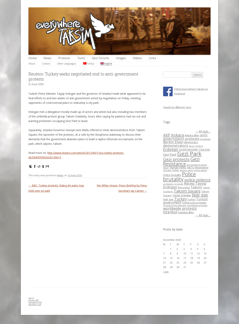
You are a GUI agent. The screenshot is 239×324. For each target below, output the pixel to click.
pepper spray (186, 170)
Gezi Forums (100, 58)
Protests (64, 58)
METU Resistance (197, 167)
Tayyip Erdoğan (181, 195)
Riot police (184, 187)
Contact (46, 63)
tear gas (200, 194)
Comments (35, 302)
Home (32, 58)
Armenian (205, 139)
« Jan (166, 271)
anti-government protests (185, 137)
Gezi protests (176, 159)
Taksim (196, 187)
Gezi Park (169, 155)
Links (152, 58)
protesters (168, 183)
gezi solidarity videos (197, 165)
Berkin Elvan (173, 142)
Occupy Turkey (171, 170)
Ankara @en (192, 135)
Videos (137, 58)
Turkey (180, 198)
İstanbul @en (186, 212)
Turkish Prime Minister (174, 205)
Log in (31, 298)
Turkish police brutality (194, 202)
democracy (191, 142)
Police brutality (172, 175)
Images (121, 58)
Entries (33, 300)
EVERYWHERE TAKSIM (194, 149)
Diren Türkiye (196, 146)
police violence (197, 179)
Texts (81, 58)
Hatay (166, 167)
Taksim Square (187, 190)
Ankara (177, 135)
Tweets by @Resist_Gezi (177, 107)
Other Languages (66, 63)
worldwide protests (197, 205)
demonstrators (175, 145)
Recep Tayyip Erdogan (184, 185)
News (47, 58)
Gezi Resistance (181, 161)
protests (179, 183)
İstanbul (170, 212)
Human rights (177, 167)
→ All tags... (203, 132)
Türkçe (88, 63)
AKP (166, 135)
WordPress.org (34, 304)
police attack (200, 170)
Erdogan (170, 149)
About (31, 63)
